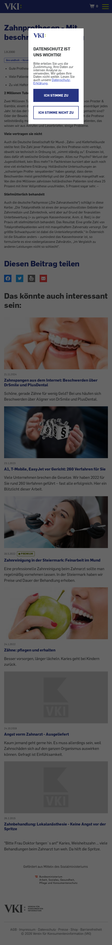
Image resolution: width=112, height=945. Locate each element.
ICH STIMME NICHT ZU (56, 113)
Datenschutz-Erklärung (52, 81)
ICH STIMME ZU (56, 95)
